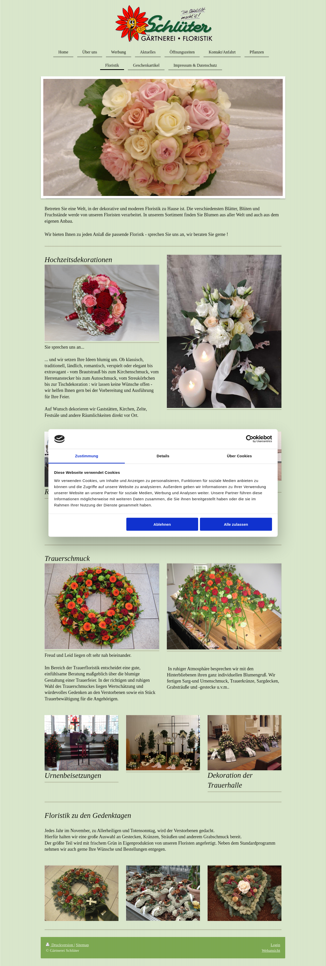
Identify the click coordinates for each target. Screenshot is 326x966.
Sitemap (82, 945)
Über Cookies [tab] (239, 455)
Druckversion (60, 945)
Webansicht (271, 950)
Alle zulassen (236, 524)
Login (275, 945)
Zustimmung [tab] (86, 455)
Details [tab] (163, 455)
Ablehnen (162, 524)
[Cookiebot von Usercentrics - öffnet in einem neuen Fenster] (249, 439)
